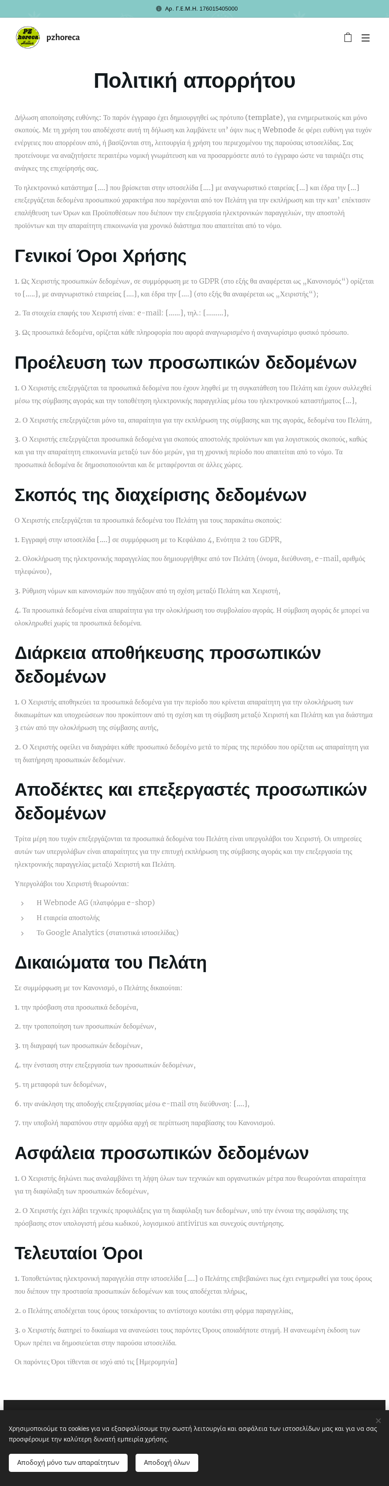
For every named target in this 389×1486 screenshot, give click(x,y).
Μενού (366, 37)
